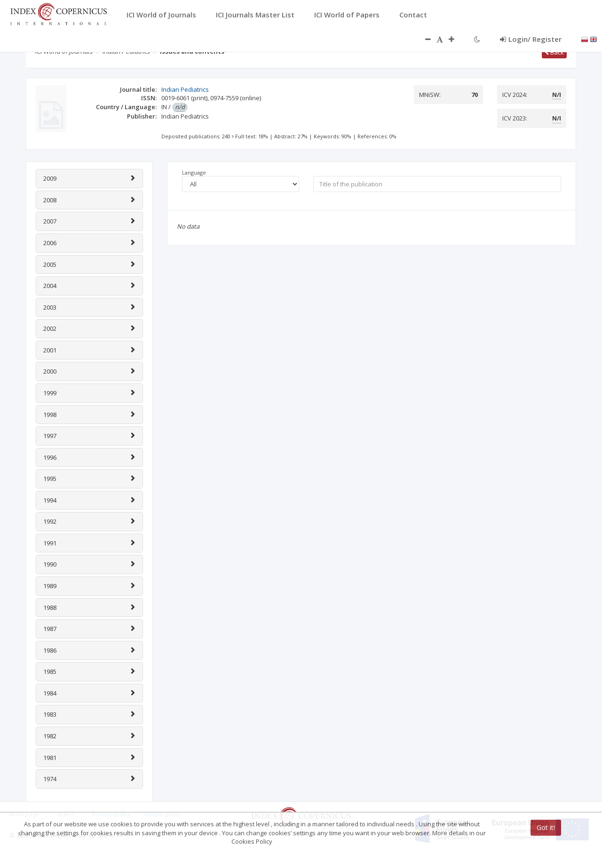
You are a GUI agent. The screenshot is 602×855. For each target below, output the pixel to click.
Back (554, 52)
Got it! (546, 827)
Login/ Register (531, 39)
